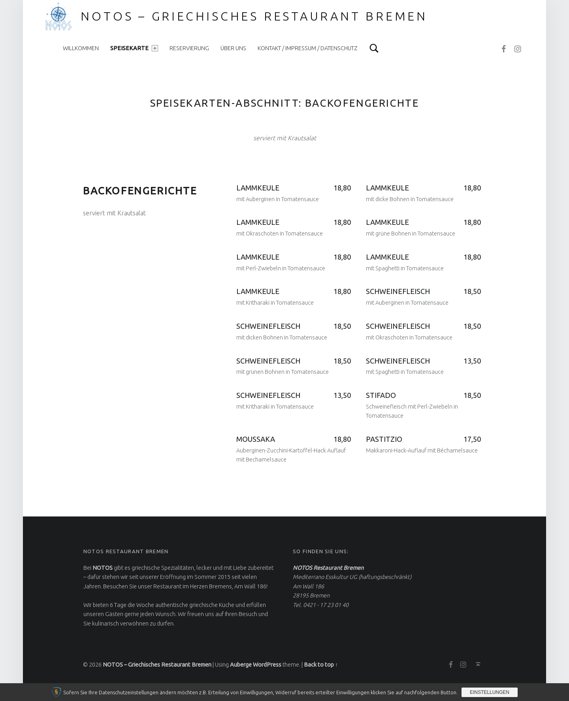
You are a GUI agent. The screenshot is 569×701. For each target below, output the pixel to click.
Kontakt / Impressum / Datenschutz (308, 48)
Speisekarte (134, 48)
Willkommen (81, 48)
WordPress (267, 664)
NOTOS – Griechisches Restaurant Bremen (254, 16)
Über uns (233, 48)
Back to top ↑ (321, 664)
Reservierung (189, 48)
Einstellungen (489, 692)
